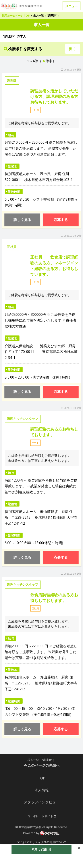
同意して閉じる (41, 849)
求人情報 (42, 790)
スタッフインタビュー (41, 802)
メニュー (71, 6)
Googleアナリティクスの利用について (42, 842)
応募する (61, 219)
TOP (41, 778)
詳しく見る (22, 219)
